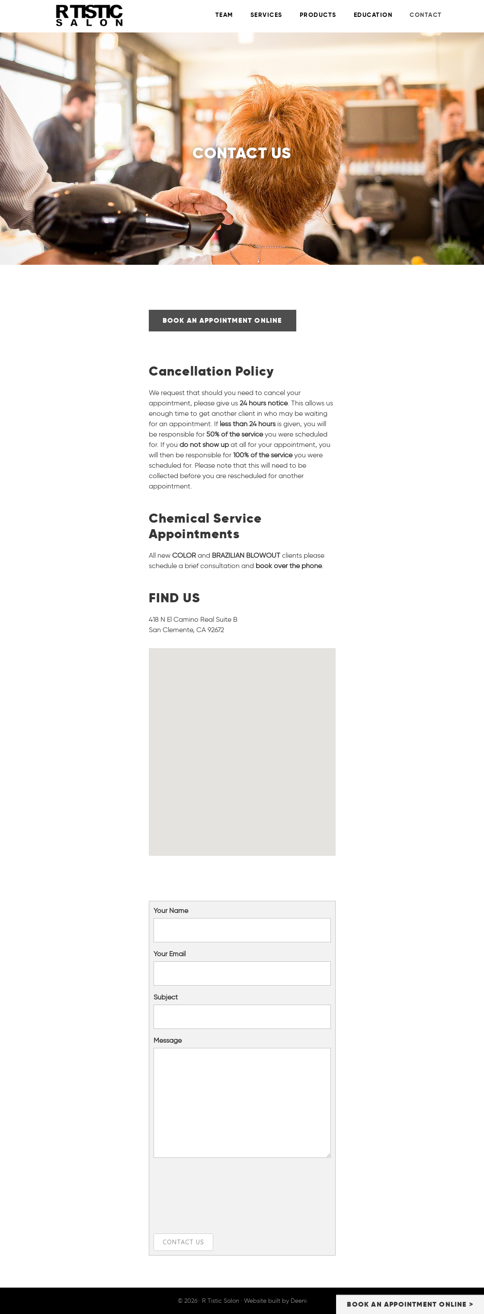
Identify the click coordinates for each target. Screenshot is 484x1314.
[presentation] (189, 1195)
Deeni (299, 1300)
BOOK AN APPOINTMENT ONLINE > (410, 1304)
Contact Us (183, 1242)
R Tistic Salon (112, 15)
